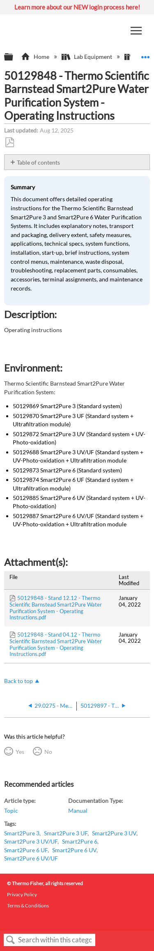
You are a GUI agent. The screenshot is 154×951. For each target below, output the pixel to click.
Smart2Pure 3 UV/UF (30, 841)
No (48, 751)
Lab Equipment (87, 56)
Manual (77, 810)
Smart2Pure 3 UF (65, 833)
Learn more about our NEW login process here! (77, 7)
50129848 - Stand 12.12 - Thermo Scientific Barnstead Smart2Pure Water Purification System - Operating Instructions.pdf (55, 608)
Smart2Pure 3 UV (114, 833)
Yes (20, 751)
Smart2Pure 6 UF (26, 849)
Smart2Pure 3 (21, 833)
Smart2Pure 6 (79, 841)
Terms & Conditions (28, 905)
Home (35, 56)
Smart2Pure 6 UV (74, 849)
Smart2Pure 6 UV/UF (31, 858)
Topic (11, 810)
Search (10, 940)
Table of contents (38, 162)
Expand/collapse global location (145, 54)
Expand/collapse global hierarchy (14, 57)
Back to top (18, 680)
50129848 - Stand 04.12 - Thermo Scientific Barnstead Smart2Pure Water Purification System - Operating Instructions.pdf (55, 644)
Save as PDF (9, 142)
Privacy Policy (22, 894)
